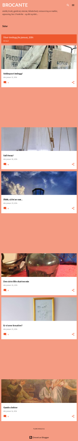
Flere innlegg (39, 429)
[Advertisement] (39, 107)
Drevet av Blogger (39, 437)
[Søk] (67, 5)
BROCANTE (15, 5)
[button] (73, 82)
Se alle (6, 41)
